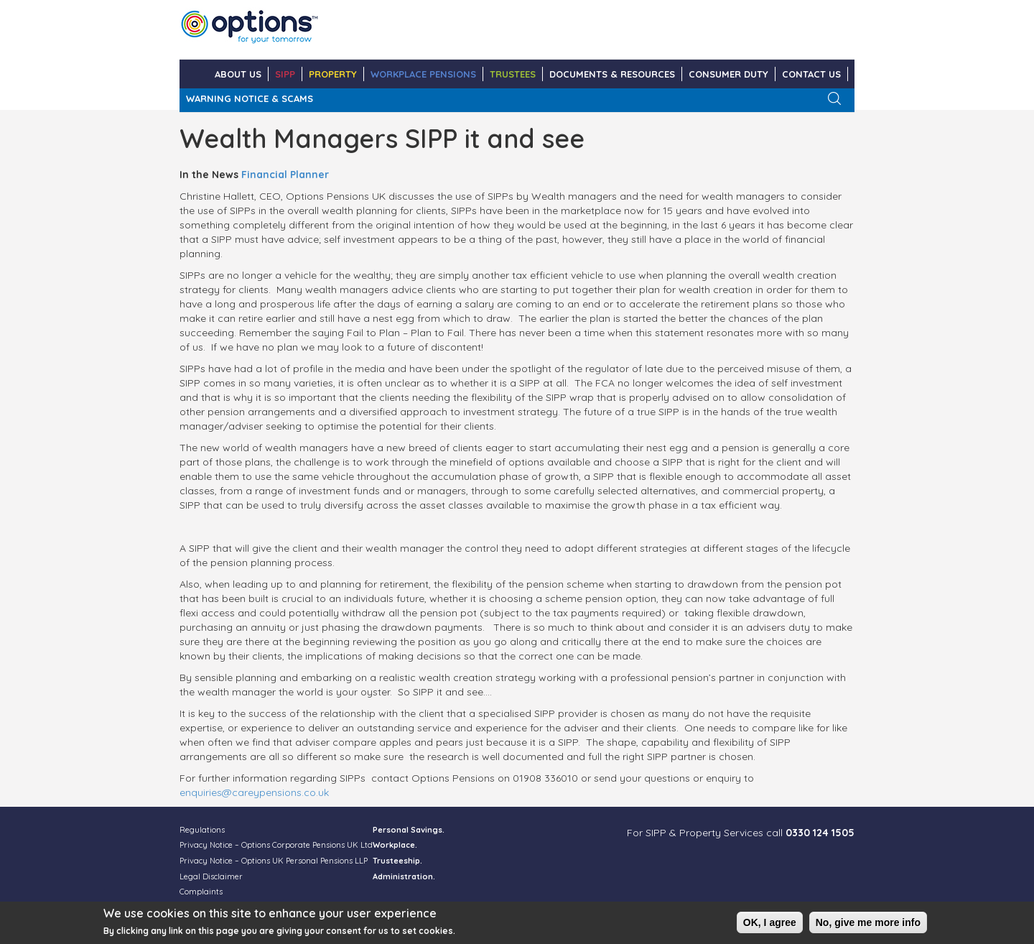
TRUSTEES (513, 74)
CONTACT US (811, 74)
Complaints (201, 892)
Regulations (202, 830)
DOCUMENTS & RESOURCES (612, 74)
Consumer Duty (728, 74)
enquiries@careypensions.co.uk (254, 792)
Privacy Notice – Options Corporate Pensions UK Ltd (276, 845)
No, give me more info (868, 925)
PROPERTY (333, 74)
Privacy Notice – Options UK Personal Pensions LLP (274, 861)
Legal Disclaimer (211, 876)
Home (194, 74)
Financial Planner (285, 174)
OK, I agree (769, 925)
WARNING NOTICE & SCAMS (249, 98)
